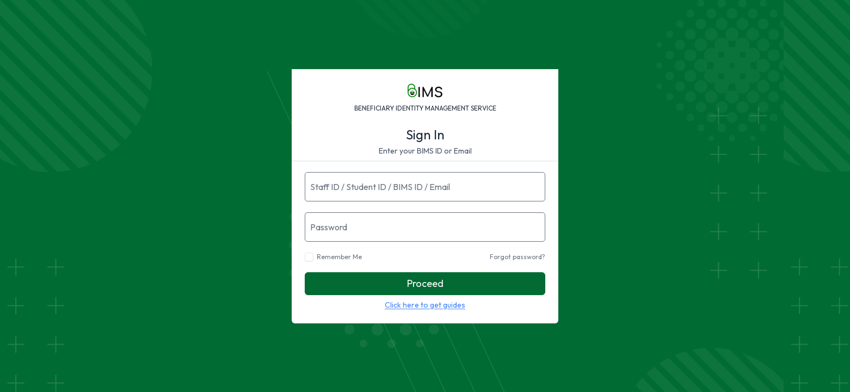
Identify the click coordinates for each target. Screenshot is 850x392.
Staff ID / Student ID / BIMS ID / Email (380, 186)
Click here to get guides (425, 305)
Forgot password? (517, 257)
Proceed (425, 283)
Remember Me (339, 257)
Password (328, 227)
